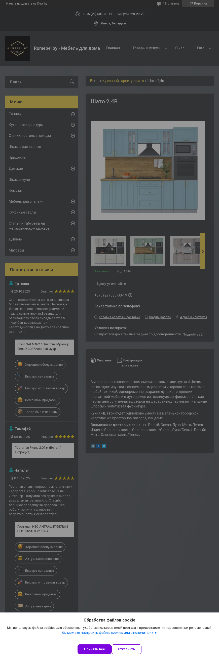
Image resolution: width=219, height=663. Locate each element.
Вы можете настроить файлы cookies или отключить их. (108, 633)
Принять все (94, 649)
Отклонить (126, 649)
